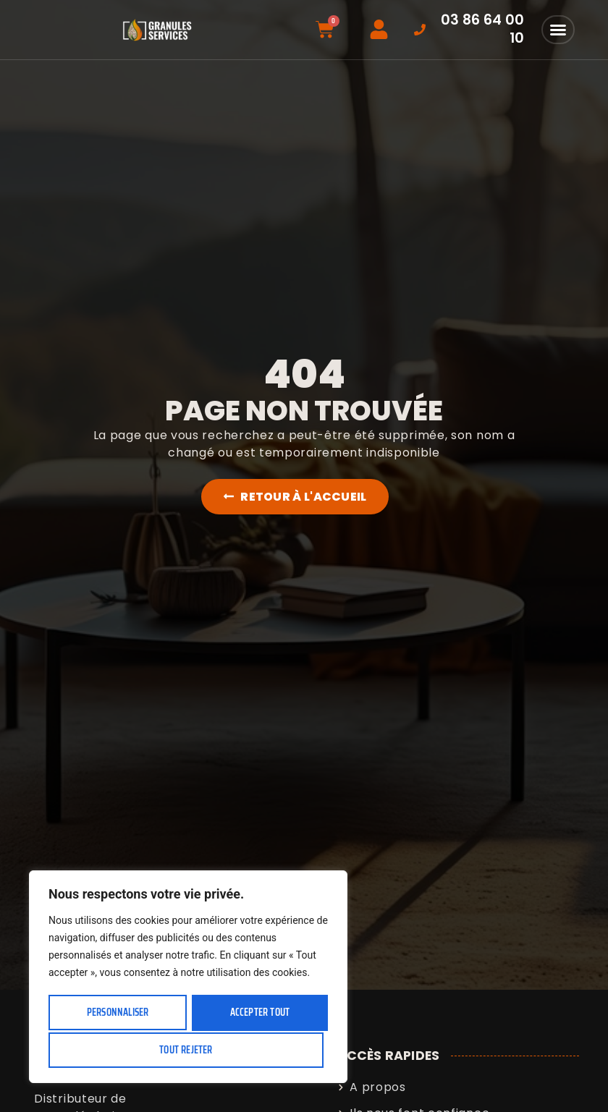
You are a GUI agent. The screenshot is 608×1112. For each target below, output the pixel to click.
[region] (188, 978)
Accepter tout (189, 1050)
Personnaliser (118, 1014)
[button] (558, 30)
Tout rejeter (257, 1014)
